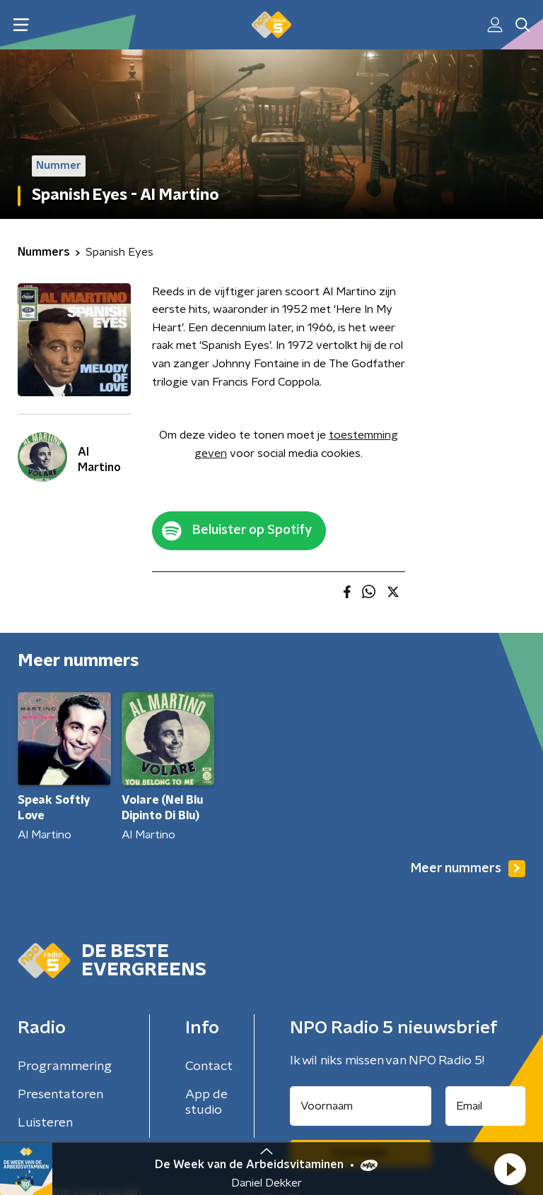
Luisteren (45, 1123)
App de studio (206, 1102)
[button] (509, 1168)
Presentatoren (60, 1094)
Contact (209, 1066)
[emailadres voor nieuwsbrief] (485, 1106)
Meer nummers (468, 868)
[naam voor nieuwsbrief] (360, 1106)
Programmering (65, 1066)
